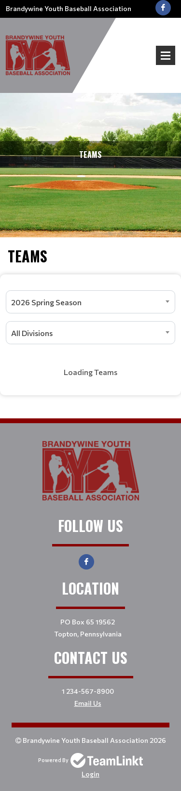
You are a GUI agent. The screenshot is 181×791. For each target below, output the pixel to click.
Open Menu (165, 55)
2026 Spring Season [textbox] (46, 302)
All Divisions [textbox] (32, 332)
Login (90, 774)
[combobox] (90, 301)
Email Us (87, 703)
